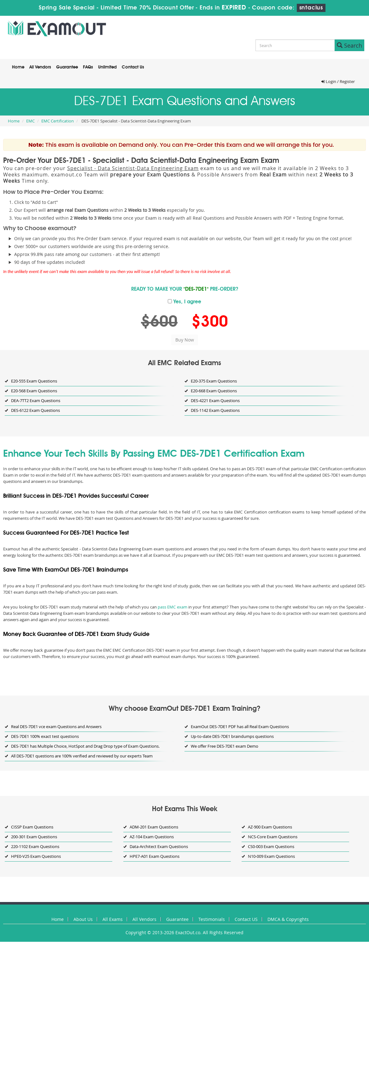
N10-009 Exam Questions (271, 856)
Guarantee (67, 67)
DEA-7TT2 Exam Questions (35, 400)
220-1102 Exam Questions (35, 846)
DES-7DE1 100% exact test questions (45, 736)
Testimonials (211, 919)
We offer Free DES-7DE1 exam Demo (224, 746)
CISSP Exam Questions (32, 827)
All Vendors (40, 67)
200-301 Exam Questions (34, 837)
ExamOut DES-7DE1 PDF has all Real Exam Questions (240, 726)
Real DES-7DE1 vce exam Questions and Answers (56, 726)
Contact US (246, 919)
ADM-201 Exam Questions (154, 827)
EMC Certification (57, 121)
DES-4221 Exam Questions (215, 400)
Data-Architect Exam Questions (159, 846)
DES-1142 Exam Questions (215, 410)
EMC (30, 121)
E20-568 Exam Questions (34, 391)
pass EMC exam (172, 607)
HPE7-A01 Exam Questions (154, 856)
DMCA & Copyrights (288, 919)
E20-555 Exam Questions (34, 381)
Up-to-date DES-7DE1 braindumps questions (232, 736)
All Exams (112, 919)
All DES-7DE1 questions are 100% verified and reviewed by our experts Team (82, 756)
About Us (83, 919)
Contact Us (133, 67)
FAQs (88, 67)
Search (349, 45)
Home (18, 67)
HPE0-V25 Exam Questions (36, 856)
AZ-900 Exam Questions (270, 827)
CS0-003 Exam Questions (271, 846)
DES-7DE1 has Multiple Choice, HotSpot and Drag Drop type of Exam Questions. (85, 746)
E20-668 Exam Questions (214, 391)
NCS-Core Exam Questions (272, 837)
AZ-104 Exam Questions (152, 837)
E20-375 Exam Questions (214, 381)
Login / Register (338, 81)
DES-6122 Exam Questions (35, 410)
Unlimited (107, 67)
